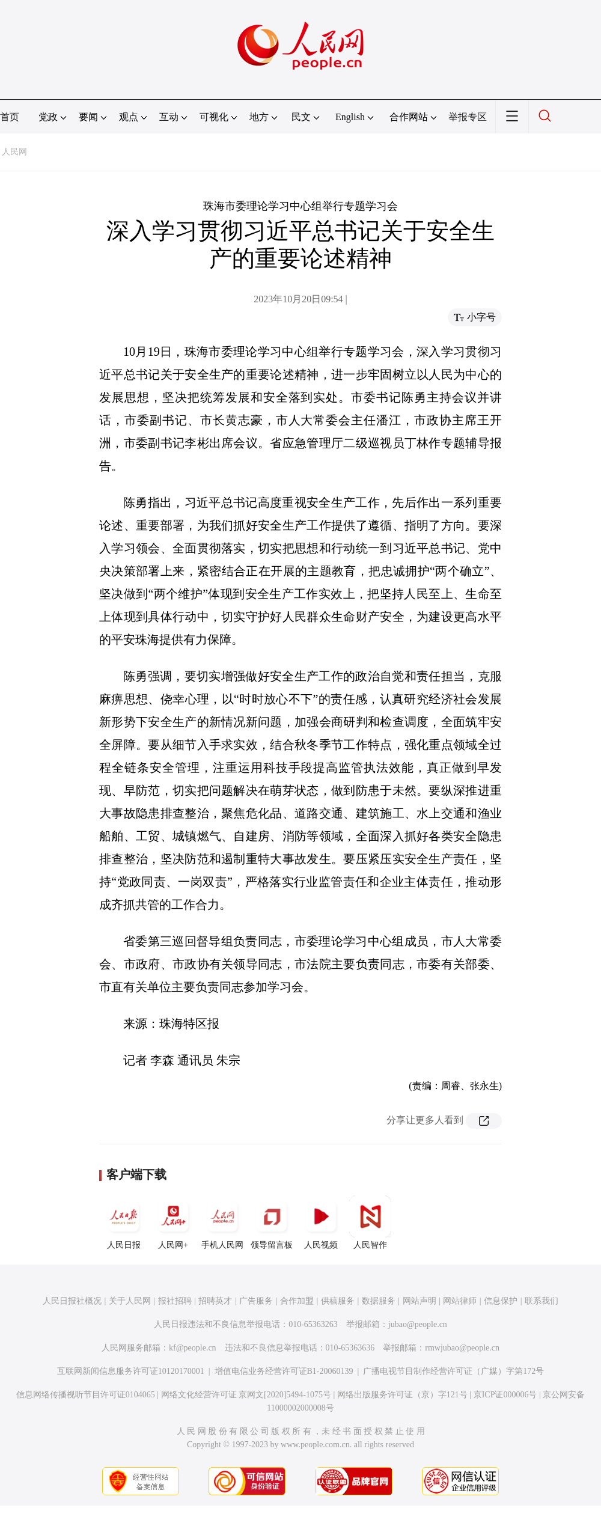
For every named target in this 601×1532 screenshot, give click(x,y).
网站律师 (460, 1300)
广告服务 (256, 1300)
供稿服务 (338, 1300)
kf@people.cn (192, 1347)
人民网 (14, 151)
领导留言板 (272, 1222)
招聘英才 (215, 1300)
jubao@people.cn (417, 1324)
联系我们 (541, 1300)
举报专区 (467, 117)
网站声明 (419, 1300)
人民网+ (173, 1222)
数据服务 (378, 1300)
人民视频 (321, 1222)
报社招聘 (175, 1300)
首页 (9, 117)
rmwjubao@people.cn (462, 1347)
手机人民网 (222, 1222)
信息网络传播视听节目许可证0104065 (85, 1394)
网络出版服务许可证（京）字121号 (402, 1394)
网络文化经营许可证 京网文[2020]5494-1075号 (246, 1394)
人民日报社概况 (72, 1300)
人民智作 (370, 1222)
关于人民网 (130, 1300)
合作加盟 (297, 1300)
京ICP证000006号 (505, 1394)
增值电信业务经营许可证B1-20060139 (284, 1371)
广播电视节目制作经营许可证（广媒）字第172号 (453, 1371)
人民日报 (124, 1222)
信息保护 (500, 1300)
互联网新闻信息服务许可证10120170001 (130, 1371)
